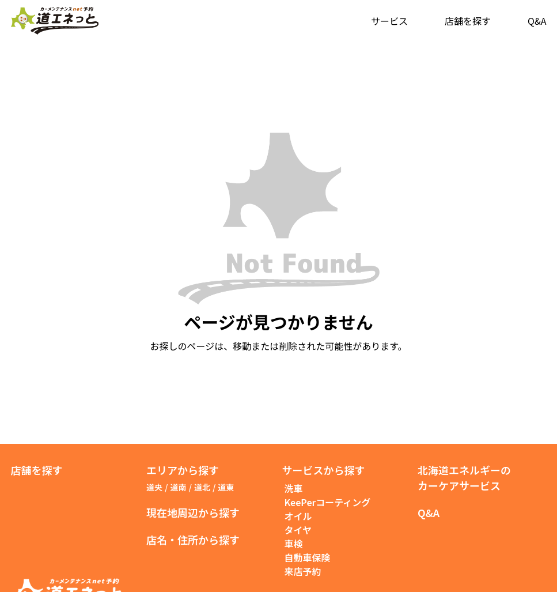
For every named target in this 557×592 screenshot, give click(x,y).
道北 (202, 487)
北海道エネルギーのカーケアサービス (464, 477)
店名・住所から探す (193, 539)
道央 (154, 487)
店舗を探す (468, 21)
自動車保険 (308, 557)
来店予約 (303, 571)
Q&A (537, 21)
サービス (389, 21)
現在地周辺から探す (193, 512)
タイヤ (298, 530)
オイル (298, 516)
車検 (294, 543)
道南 (178, 487)
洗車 (294, 488)
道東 (226, 487)
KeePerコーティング (328, 502)
